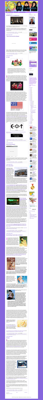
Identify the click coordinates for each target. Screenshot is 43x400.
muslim (21, 140)
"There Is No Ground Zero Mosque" (12, 36)
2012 (30, 98)
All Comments (31, 70)
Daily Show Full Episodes (8, 156)
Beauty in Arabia (34, 154)
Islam (14, 140)
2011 (30, 99)
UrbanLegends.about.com (18, 346)
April (31, 117)
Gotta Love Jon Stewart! (10, 144)
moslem (18, 140)
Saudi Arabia (18, 162)
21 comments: (16, 139)
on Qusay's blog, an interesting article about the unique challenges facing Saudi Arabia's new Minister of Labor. (16, 225)
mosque (19, 140)
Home (17, 392)
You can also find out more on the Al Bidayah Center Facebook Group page (15, 330)
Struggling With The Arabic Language (34, 172)
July (31, 114)
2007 (30, 123)
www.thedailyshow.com (15, 146)
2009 (30, 121)
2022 (30, 88)
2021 (30, 89)
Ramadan (25, 140)
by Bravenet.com (33, 66)
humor (11, 162)
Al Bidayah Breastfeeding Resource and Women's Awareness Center (14, 331)
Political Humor (12, 156)
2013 (30, 97)
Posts (30, 69)
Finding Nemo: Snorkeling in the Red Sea (34, 166)
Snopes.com (11, 346)
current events (9, 162)
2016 (30, 94)
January (31, 120)
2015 (30, 95)
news (22, 140)
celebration (10, 140)
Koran (16, 140)
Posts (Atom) (10, 393)
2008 (30, 122)
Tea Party (15, 156)
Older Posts (26, 392)
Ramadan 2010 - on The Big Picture (12, 15)
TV (22, 162)
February (32, 119)
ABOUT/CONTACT (32, 218)
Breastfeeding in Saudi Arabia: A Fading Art (14, 234)
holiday (13, 140)
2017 (30, 93)
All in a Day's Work (9, 165)
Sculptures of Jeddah (32, 215)
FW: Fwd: (7, 337)
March (31, 118)
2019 (30, 91)
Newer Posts (7, 392)
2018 (30, 92)
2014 (30, 96)
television (21, 162)
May (31, 116)
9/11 (8, 140)
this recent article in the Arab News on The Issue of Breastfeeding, (11, 325)
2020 (30, 90)
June (31, 115)
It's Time (7, 57)
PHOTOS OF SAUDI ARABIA (33, 214)
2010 (30, 100)
